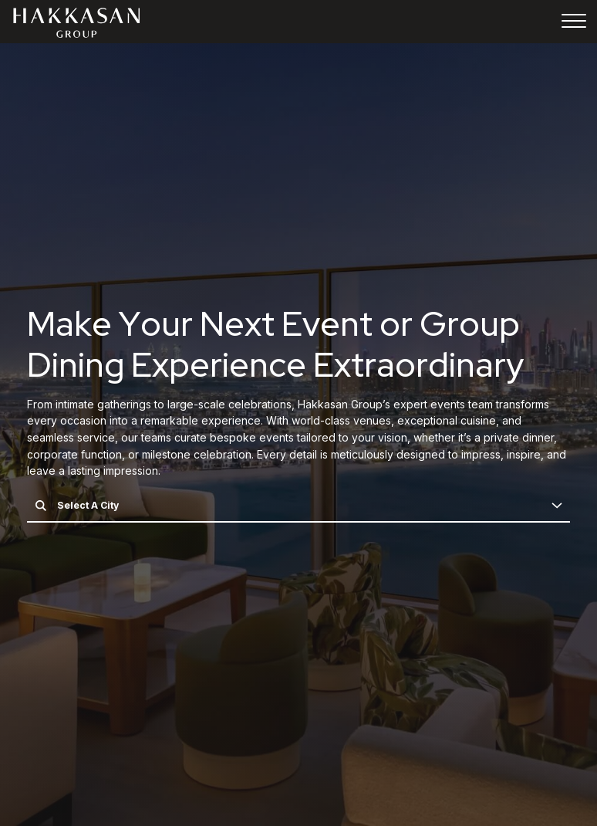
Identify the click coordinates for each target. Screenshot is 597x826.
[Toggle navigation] (574, 23)
